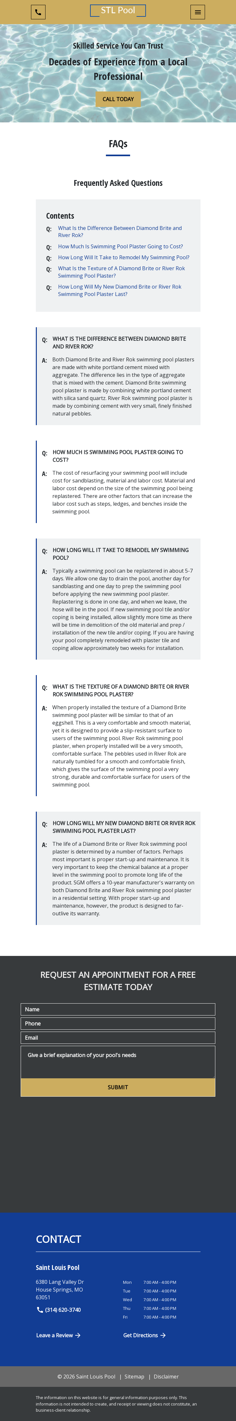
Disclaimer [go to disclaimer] (166, 1376)
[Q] (123, 231)
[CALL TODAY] (118, 99)
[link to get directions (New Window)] (77, 1289)
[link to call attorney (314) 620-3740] (38, 12)
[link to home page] (118, 12)
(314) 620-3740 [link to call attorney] (58, 1310)
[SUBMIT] (118, 1087)
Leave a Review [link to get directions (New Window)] (59, 1335)
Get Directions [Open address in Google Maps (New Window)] (145, 1335)
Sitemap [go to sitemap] (134, 1376)
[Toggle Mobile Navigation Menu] (197, 12)
